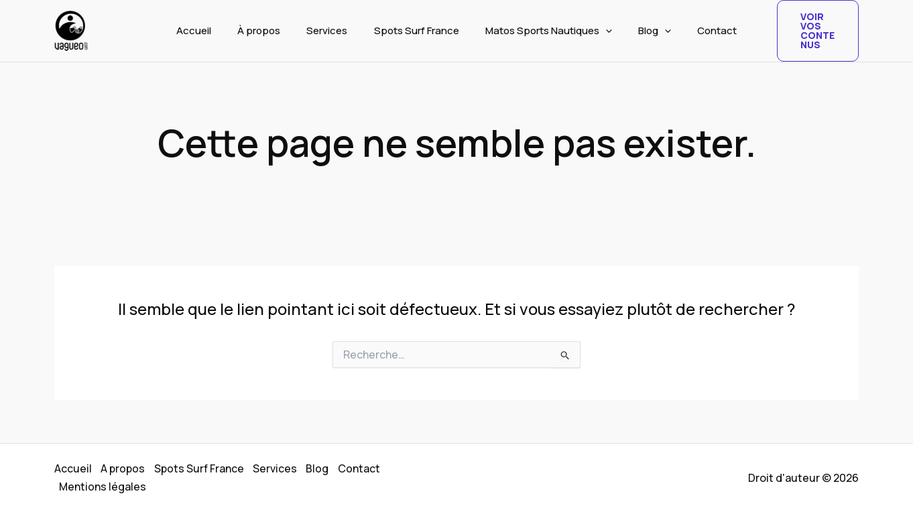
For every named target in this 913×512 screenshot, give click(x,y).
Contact (699, 30)
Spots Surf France (416, 30)
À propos (271, 30)
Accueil (212, 30)
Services (333, 30)
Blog (642, 31)
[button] (599, 31)
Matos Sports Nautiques (542, 31)
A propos (125, 469)
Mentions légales (103, 485)
